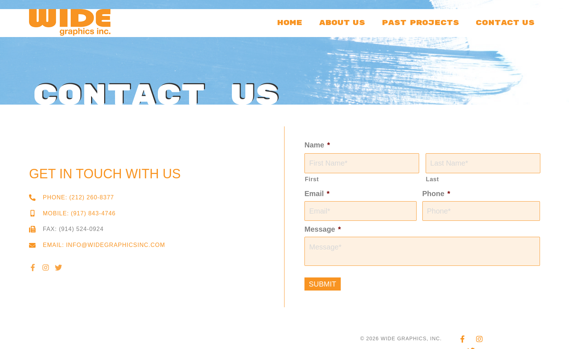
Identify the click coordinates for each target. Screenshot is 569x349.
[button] (32, 271)
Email (316, 194)
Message (322, 229)
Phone (436, 194)
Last (432, 179)
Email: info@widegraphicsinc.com (104, 245)
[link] (290, 22)
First (312, 179)
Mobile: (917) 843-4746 (79, 213)
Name (317, 145)
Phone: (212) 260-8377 (78, 197)
